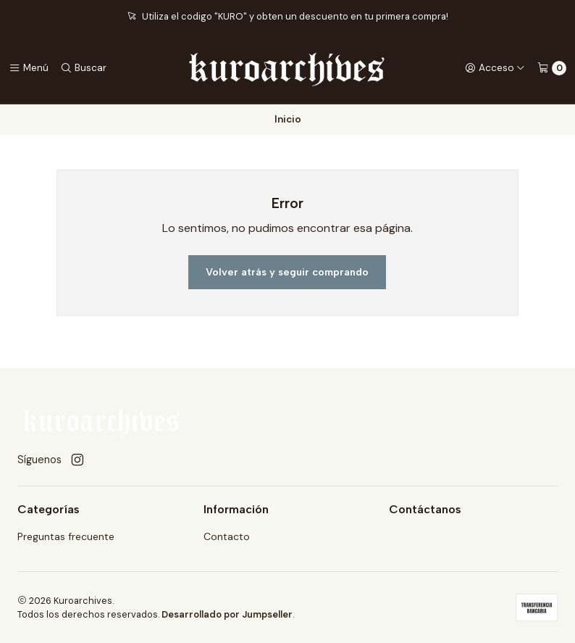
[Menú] (29, 68)
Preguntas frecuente (65, 536)
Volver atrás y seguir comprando (287, 271)
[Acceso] (495, 68)
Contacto (226, 536)
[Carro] (551, 68)
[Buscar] (83, 68)
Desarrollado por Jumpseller (227, 614)
